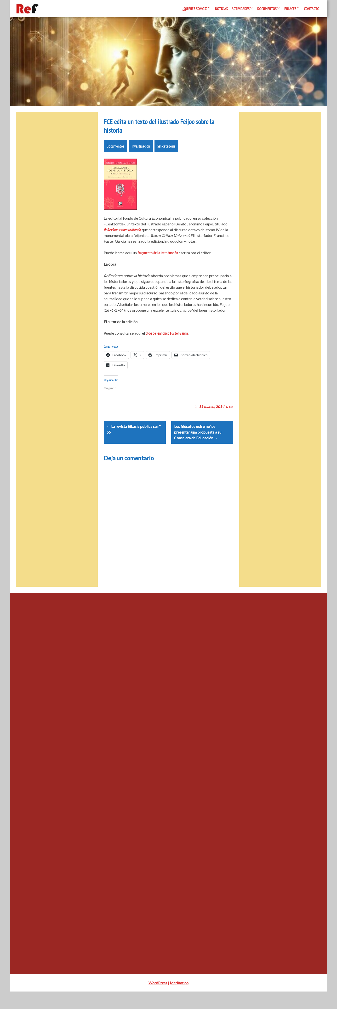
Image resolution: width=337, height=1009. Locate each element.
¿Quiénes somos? (194, 8)
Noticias (221, 8)
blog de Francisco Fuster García (167, 339)
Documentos (267, 8)
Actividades (241, 8)
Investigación (141, 151)
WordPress (158, 1000)
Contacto (311, 8)
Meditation (179, 1000)
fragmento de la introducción (157, 258)
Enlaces (290, 8)
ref (231, 418)
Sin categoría (166, 151)
